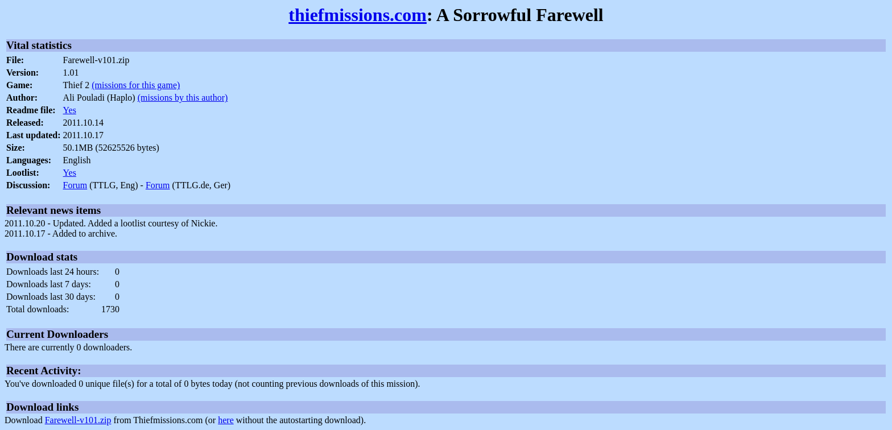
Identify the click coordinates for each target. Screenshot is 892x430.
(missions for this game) (136, 85)
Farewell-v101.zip (78, 420)
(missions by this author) (183, 97)
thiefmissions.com (357, 15)
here (226, 420)
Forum (75, 185)
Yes (69, 110)
